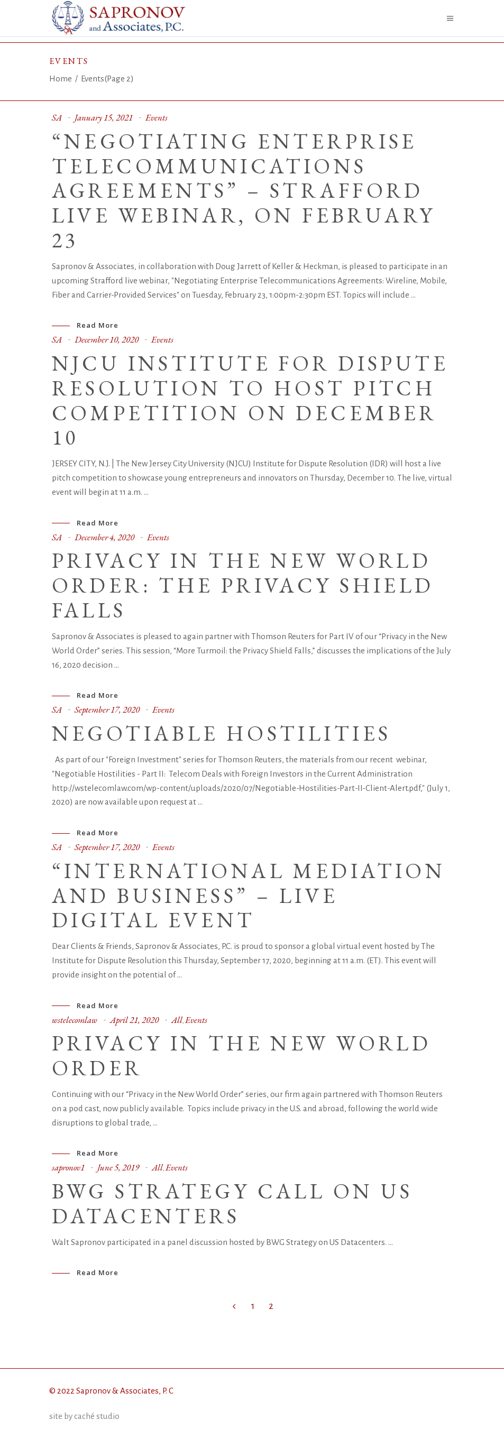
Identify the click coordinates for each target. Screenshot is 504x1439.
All (176, 1020)
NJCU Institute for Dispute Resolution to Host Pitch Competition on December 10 (250, 400)
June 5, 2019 (118, 1167)
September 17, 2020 (107, 709)
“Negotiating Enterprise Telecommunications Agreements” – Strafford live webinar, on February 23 (244, 190)
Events (156, 117)
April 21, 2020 (134, 1020)
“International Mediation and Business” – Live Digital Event (249, 895)
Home (60, 78)
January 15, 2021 (104, 117)
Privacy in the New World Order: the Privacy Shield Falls (243, 585)
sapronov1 (68, 1167)
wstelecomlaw (74, 1020)
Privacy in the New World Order (242, 1055)
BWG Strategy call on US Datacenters (232, 1203)
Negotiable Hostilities (221, 733)
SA (57, 117)
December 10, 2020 (107, 339)
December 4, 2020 (104, 537)
